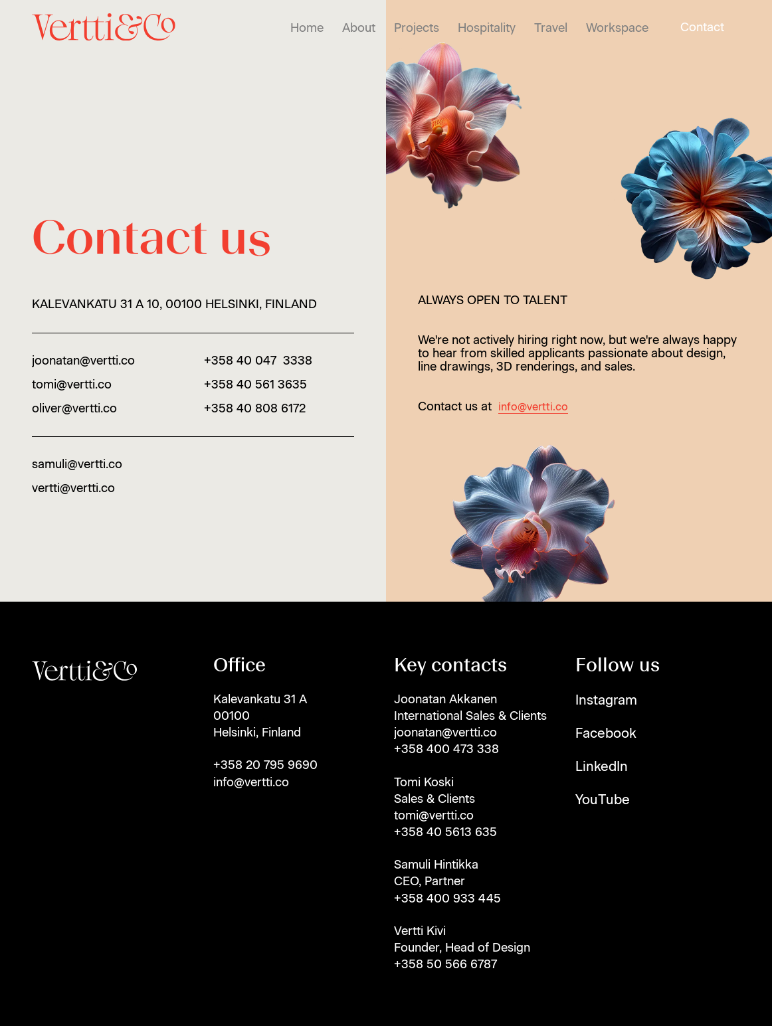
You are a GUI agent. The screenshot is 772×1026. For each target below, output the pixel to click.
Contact (702, 27)
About (358, 28)
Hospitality (487, 28)
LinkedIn (601, 766)
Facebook (605, 733)
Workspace (617, 28)
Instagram (606, 700)
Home (307, 28)
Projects (416, 28)
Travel (550, 28)
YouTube (602, 800)
